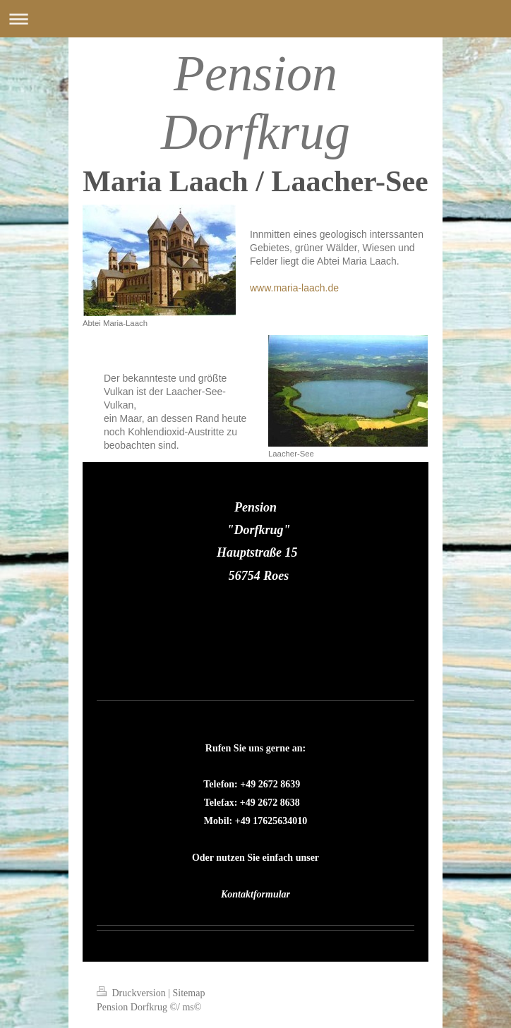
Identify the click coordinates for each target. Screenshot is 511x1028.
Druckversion (132, 993)
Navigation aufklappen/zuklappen (255, 19)
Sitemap (189, 993)
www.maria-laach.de (294, 288)
